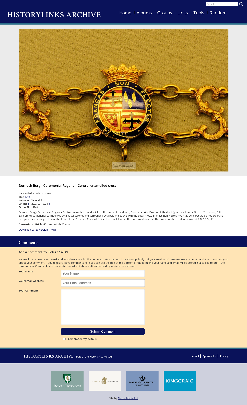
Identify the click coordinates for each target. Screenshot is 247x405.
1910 (27, 196)
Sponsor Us (209, 356)
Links (182, 12)
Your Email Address (31, 281)
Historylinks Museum (102, 356)
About (195, 356)
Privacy (224, 356)
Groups (164, 12)
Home (125, 12)
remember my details (82, 339)
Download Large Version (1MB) (37, 229)
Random (218, 12)
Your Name (26, 271)
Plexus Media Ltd (128, 398)
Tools (198, 12)
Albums (144, 12)
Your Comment (28, 290)
